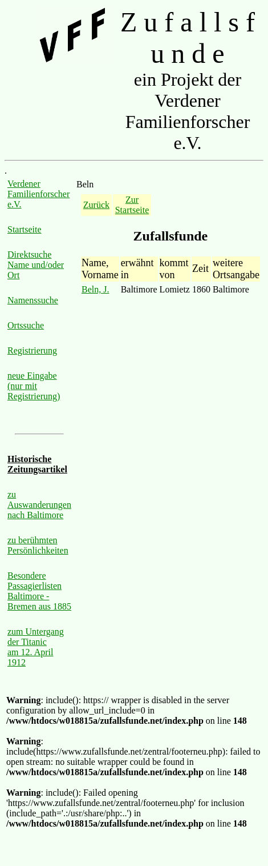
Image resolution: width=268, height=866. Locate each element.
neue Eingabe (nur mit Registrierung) (33, 386)
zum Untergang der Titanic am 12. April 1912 (35, 647)
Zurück (96, 205)
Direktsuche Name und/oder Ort (35, 265)
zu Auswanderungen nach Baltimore (39, 505)
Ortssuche (25, 325)
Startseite (24, 229)
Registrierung (32, 350)
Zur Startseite (132, 205)
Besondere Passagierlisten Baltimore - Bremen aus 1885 (39, 591)
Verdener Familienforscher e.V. (38, 194)
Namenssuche (32, 300)
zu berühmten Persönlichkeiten (37, 545)
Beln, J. (95, 289)
